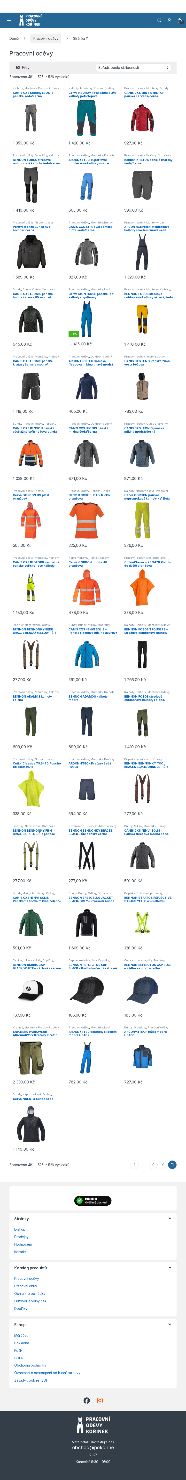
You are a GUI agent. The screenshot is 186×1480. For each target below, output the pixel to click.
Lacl (162, 222)
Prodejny (21, 1237)
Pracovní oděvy (45, 38)
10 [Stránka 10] (163, 1165)
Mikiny (92, 625)
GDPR (18, 1358)
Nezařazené (33, 625)
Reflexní (50, 423)
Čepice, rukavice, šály (27, 960)
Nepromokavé (44, 222)
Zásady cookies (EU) (30, 1380)
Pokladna (21, 1343)
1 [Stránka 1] (134, 1165)
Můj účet (21, 1335)
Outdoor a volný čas (30, 1301)
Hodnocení (23, 1244)
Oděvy (36, 289)
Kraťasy (151, 155)
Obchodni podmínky (30, 1365)
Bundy (164, 88)
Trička (106, 491)
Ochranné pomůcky (149, 893)
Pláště (39, 491)
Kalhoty (18, 88)
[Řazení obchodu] (133, 68)
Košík (18, 1350)
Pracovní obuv (25, 1286)
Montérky (30, 88)
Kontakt (20, 1252)
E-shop (19, 1229)
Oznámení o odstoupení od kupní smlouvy (47, 1373)
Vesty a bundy (155, 356)
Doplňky (18, 625)
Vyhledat (159, 20)
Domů (13, 38)
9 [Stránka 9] (153, 1165)
